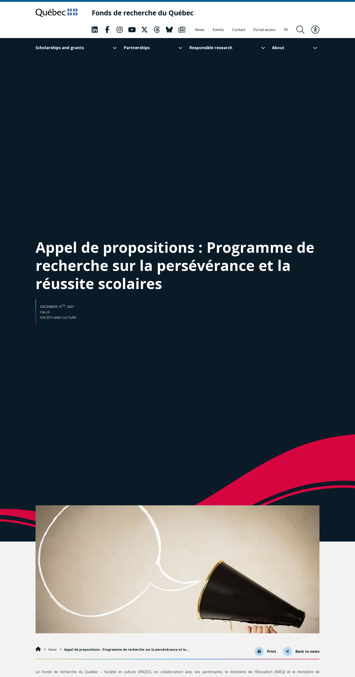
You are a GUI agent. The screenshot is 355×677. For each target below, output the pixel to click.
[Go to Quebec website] (56, 13)
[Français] (286, 30)
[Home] (39, 649)
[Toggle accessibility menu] (315, 30)
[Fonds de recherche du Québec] (143, 13)
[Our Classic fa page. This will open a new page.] (94, 29)
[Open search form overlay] (300, 30)
